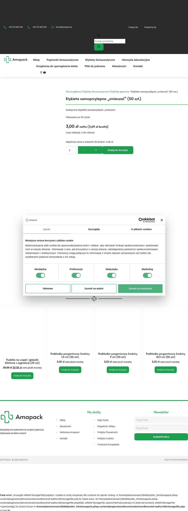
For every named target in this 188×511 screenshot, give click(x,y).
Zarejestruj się (150, 27)
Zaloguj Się (133, 27)
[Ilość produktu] (71, 150)
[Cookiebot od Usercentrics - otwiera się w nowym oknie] (141, 220)
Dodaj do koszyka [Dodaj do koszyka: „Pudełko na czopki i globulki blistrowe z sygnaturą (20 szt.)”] (22, 375)
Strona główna (73, 91)
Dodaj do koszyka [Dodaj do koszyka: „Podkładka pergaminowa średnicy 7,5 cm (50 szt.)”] (70, 369)
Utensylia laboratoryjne (136, 60)
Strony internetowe (42, 459)
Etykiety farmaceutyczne (100, 60)
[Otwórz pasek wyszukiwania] (109, 35)
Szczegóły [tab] (94, 229)
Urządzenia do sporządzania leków (57, 66)
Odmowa (48, 288)
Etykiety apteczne (120, 91)
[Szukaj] (99, 47)
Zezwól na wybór (93, 288)
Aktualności (119, 66)
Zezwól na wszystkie (140, 288)
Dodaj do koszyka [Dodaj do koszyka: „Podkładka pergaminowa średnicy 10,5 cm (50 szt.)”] (166, 369)
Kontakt (138, 66)
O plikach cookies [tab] (141, 229)
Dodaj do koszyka (118, 150)
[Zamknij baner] (162, 220)
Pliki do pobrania (95, 66)
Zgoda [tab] (46, 229)
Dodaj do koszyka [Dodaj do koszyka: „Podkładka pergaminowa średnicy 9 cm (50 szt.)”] (118, 369)
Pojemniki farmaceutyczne (62, 60)
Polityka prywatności (176, 459)
